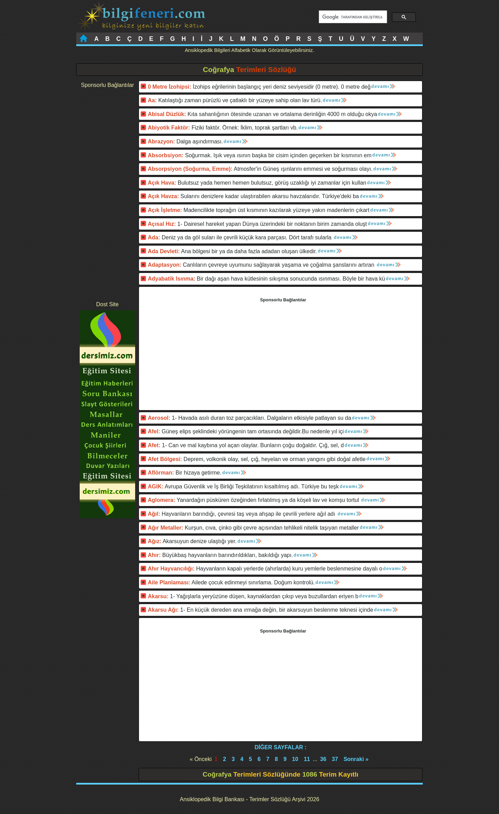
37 (335, 759)
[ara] (352, 17)
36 (323, 759)
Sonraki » (355, 759)
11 (307, 759)
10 (295, 759)
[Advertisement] (107, 195)
